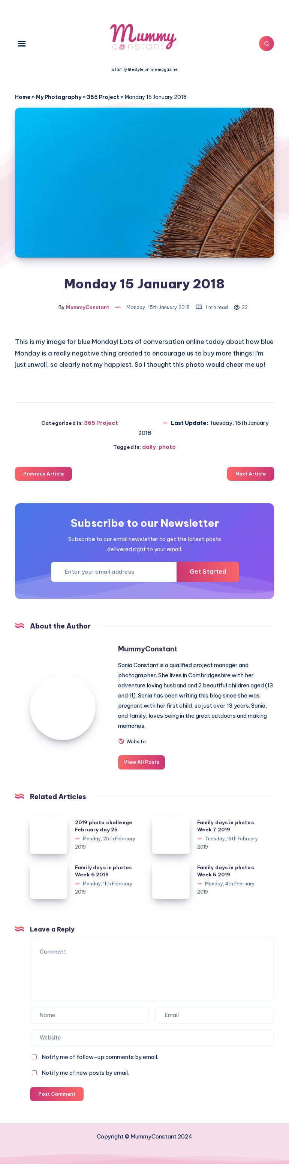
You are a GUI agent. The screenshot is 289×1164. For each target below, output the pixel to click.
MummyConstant (147, 649)
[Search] (266, 43)
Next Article (250, 474)
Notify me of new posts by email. (85, 1072)
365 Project (103, 97)
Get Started (208, 571)
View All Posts (141, 762)
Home (22, 97)
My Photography (58, 97)
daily (149, 446)
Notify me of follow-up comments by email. (100, 1056)
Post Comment (56, 1094)
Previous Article (43, 474)
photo (167, 446)
